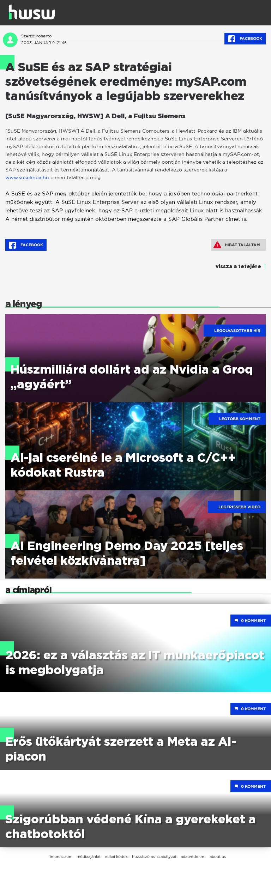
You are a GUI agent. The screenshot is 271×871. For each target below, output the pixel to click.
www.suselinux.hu (27, 177)
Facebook (245, 38)
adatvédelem (193, 856)
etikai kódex (116, 856)
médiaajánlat (89, 856)
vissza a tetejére (238, 266)
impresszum (61, 856)
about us (218, 856)
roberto (44, 36)
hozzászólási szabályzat (154, 856)
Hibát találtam (236, 245)
